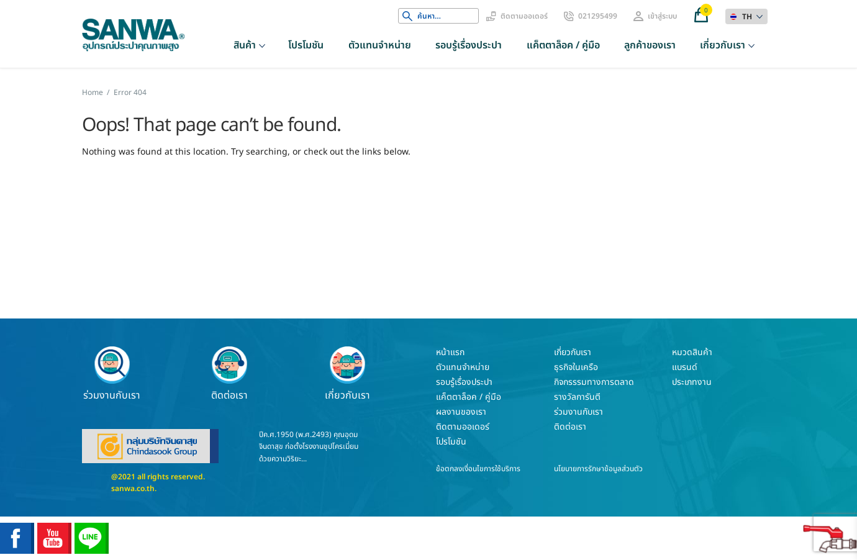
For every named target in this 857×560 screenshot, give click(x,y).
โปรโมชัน (306, 45)
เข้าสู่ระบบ (662, 16)
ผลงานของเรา (461, 411)
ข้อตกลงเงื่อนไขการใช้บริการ (478, 468)
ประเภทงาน (692, 382)
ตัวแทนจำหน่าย (379, 45)
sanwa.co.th (133, 488)
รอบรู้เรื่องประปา (468, 45)
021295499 (597, 16)
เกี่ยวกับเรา (722, 45)
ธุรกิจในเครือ (576, 367)
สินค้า (245, 45)
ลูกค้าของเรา (650, 45)
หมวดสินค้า (692, 352)
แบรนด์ (684, 367)
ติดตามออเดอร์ (524, 16)
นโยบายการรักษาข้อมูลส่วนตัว (598, 468)
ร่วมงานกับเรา (111, 373)
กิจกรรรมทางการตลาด (594, 382)
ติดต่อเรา (229, 373)
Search (407, 16)
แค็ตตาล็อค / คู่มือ (563, 45)
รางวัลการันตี (577, 397)
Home (92, 92)
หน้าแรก (450, 352)
